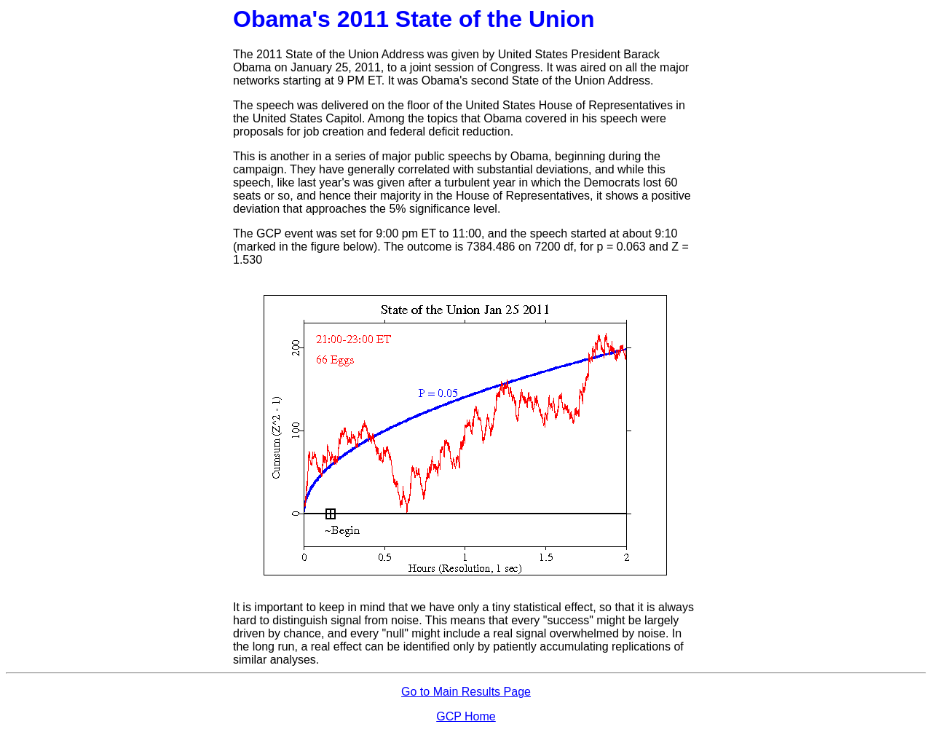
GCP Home (466, 716)
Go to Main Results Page (466, 691)
